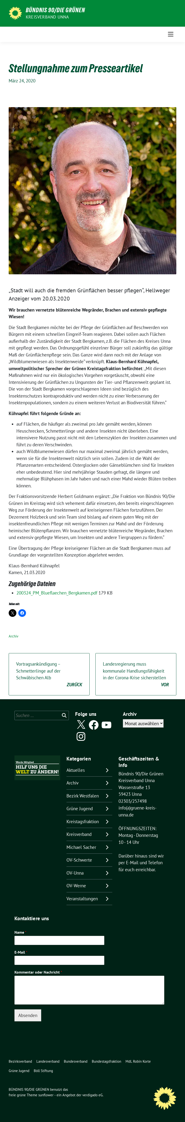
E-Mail (20, 952)
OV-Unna (75, 873)
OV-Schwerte (79, 860)
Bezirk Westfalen (82, 796)
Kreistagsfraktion (82, 821)
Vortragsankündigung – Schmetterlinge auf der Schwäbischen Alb (49, 674)
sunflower (45, 1095)
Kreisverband (79, 834)
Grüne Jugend (79, 808)
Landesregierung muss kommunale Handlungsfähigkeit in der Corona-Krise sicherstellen (136, 674)
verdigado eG (92, 1095)
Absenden (27, 1015)
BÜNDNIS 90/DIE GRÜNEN (55, 10)
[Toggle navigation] (170, 34)
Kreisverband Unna (47, 17)
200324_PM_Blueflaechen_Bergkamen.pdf (57, 593)
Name (20, 932)
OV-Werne (76, 886)
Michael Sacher (81, 847)
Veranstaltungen (82, 898)
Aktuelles (75, 770)
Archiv (13, 636)
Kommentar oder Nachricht (38, 972)
